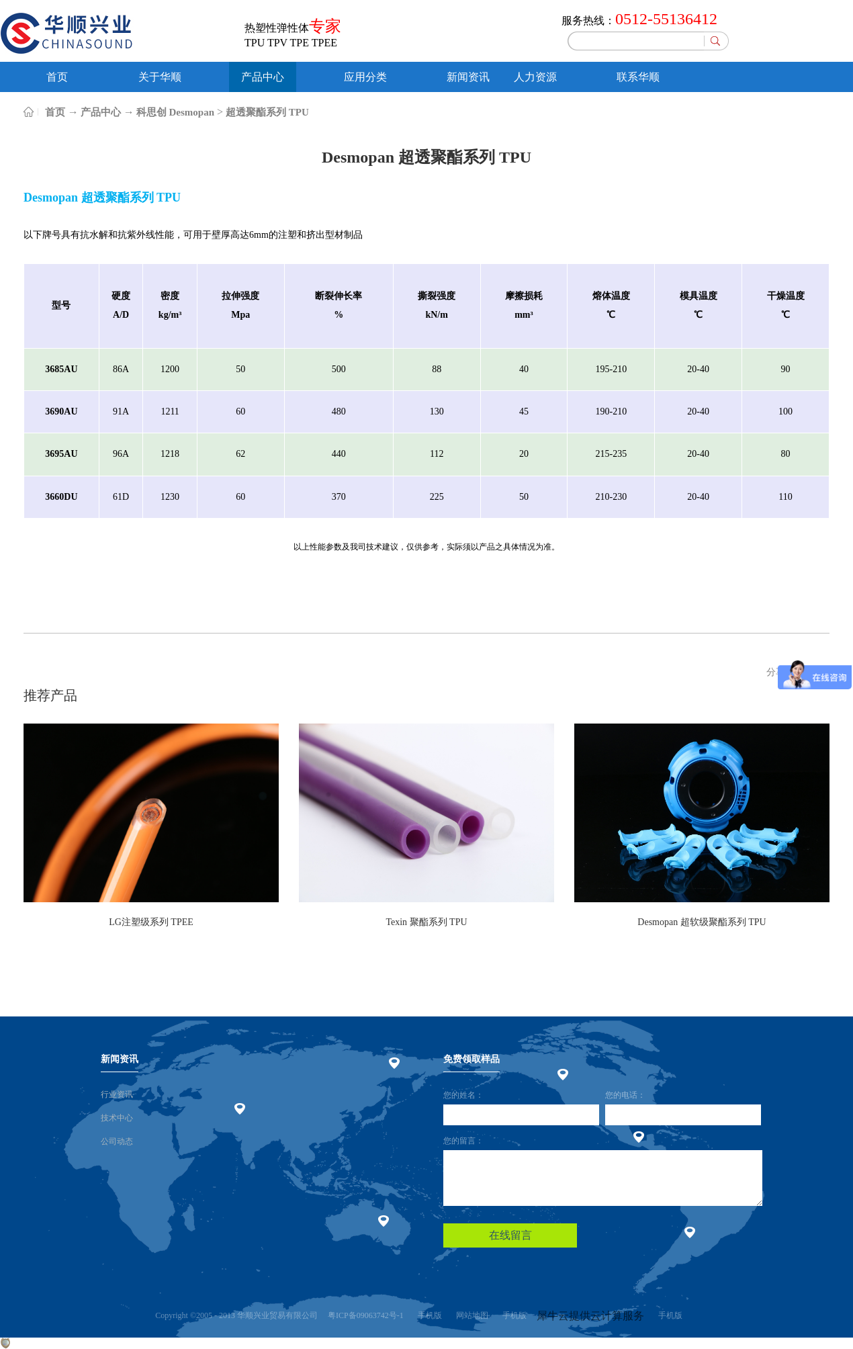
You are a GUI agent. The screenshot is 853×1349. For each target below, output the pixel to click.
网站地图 (470, 1315)
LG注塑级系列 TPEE (151, 922)
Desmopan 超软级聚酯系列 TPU (701, 922)
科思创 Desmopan (175, 112)
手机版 (428, 1315)
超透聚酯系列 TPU (267, 112)
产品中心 (101, 112)
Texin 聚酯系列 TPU (426, 922)
